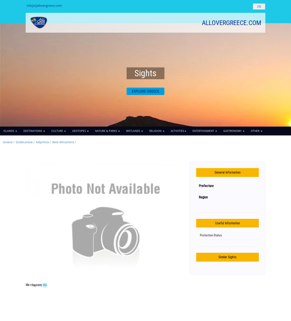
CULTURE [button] (58, 131)
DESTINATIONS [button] (34, 131)
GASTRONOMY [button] (234, 131)
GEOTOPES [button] (80, 131)
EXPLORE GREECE (145, 91)
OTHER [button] (256, 131)
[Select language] (259, 6)
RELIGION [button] (156, 131)
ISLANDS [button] (10, 131)
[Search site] (246, 6)
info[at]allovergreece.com (44, 6)
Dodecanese (24, 142)
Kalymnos (42, 142)
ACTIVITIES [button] (178, 131)
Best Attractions (63, 142)
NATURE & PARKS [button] (107, 131)
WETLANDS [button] (134, 131)
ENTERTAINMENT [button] (205, 131)
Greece (8, 142)
